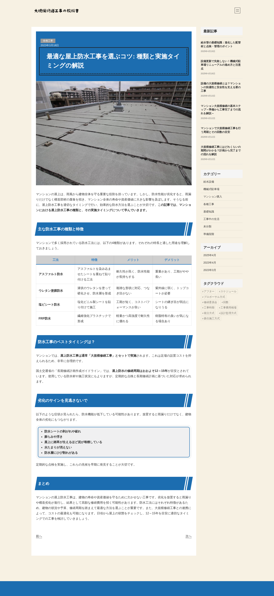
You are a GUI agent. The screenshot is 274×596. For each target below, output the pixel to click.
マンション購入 (212, 196)
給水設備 (208, 181)
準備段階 (208, 234)
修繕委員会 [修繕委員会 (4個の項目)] (210, 302)
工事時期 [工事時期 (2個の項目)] (209, 307)
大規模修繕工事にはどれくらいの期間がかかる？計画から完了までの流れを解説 (221, 150)
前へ (39, 536)
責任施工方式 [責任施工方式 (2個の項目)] (212, 318)
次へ (189, 536)
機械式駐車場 (211, 189)
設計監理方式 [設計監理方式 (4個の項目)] (229, 313)
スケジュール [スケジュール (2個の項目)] (229, 291)
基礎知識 (208, 211)
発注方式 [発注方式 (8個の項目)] (209, 313)
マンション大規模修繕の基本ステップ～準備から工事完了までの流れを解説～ (221, 109)
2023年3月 (209, 270)
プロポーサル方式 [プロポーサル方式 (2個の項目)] (214, 297)
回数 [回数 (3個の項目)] (226, 302)
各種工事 (48, 40)
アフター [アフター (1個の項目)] (209, 291)
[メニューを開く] (237, 10)
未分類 (207, 226)
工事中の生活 (211, 219)
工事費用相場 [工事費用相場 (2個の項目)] (229, 307)
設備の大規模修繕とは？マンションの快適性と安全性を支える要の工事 (221, 87)
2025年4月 (209, 255)
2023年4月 (209, 262)
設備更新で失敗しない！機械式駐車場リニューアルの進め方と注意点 (221, 65)
